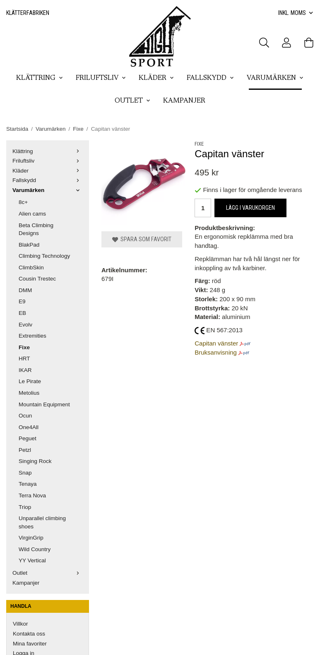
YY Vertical (32, 560)
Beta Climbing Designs (36, 229)
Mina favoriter (30, 644)
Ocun (25, 416)
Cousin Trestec (37, 279)
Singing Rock (35, 461)
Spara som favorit (141, 239)
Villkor (20, 624)
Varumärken (275, 78)
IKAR (25, 370)
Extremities (32, 336)
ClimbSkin (31, 267)
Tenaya (28, 484)
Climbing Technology (44, 256)
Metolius (29, 393)
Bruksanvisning (216, 352)
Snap (25, 473)
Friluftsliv (101, 78)
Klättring (39, 78)
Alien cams (32, 214)
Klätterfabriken (27, 13)
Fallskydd (210, 78)
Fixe (24, 347)
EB (22, 313)
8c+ (23, 202)
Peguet (27, 438)
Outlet (133, 101)
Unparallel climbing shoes (42, 522)
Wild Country (35, 549)
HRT (24, 358)
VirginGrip (31, 538)
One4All (28, 427)
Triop (25, 507)
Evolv (25, 325)
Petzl (25, 450)
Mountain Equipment (44, 404)
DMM (25, 290)
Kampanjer (184, 101)
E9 (22, 301)
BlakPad (29, 245)
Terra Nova (32, 495)
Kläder (156, 78)
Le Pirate (30, 381)
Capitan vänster (216, 343)
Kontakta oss (29, 634)
